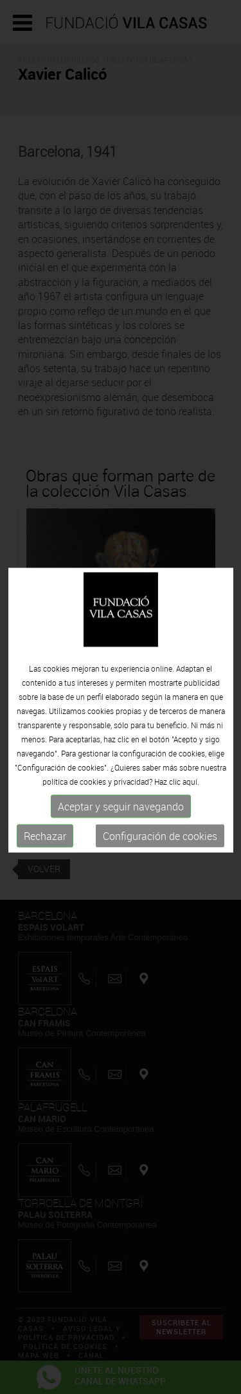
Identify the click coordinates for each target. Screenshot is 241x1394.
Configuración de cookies (160, 843)
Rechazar (45, 843)
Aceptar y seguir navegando (121, 813)
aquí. (191, 788)
